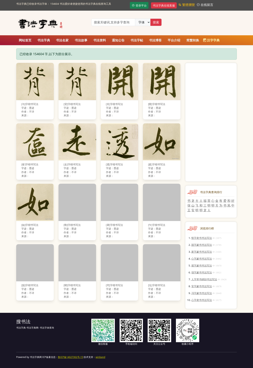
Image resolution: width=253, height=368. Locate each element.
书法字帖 (136, 40)
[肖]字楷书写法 (114, 104)
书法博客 (155, 40)
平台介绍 (174, 40)
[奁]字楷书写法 (29, 164)
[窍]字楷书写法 (114, 285)
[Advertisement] (211, 122)
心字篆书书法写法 (201, 258)
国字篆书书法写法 (201, 245)
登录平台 (139, 5)
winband (100, 357)
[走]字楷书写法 (72, 164)
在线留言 (206, 4)
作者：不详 (27, 111)
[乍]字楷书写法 (156, 225)
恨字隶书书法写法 (201, 238)
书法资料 (99, 40)
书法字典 (43, 40)
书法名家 (62, 40)
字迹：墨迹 (27, 108)
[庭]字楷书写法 (156, 164)
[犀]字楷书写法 (114, 225)
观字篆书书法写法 (201, 265)
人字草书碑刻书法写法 (204, 279)
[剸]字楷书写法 (72, 225)
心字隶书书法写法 (201, 300)
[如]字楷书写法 (29, 225)
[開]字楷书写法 (156, 104)
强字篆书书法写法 (201, 272)
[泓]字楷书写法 (156, 285)
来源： (25, 115)
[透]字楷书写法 (114, 164)
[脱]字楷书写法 (29, 285)
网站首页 (25, 40)
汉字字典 (211, 40)
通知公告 (118, 40)
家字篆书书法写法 (201, 251)
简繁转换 (192, 40)
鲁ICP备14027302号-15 (70, 357)
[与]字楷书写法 (29, 104)
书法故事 (81, 40)
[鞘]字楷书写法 (72, 285)
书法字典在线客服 (164, 5)
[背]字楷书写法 (72, 104)
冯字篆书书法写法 (201, 293)
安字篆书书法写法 (201, 286)
